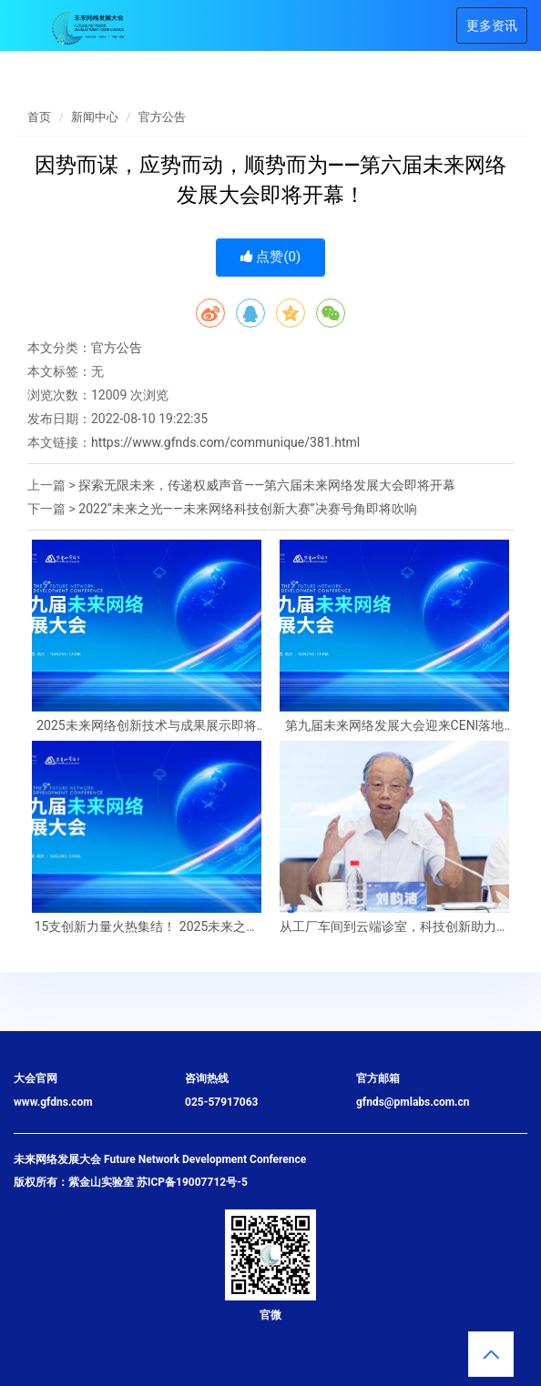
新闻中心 (94, 117)
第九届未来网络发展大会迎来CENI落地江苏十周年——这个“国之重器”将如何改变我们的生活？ (394, 726)
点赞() (270, 256)
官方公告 (162, 117)
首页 (39, 117)
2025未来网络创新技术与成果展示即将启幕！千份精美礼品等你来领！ (146, 726)
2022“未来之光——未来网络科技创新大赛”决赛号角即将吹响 (247, 508)
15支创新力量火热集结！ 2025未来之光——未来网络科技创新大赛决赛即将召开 (147, 927)
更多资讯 (491, 25)
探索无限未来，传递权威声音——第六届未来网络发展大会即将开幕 (266, 485)
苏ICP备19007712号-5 (192, 1182)
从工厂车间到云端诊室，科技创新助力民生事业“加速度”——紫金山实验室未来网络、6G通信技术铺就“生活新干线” (394, 927)
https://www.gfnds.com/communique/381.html (225, 442)
